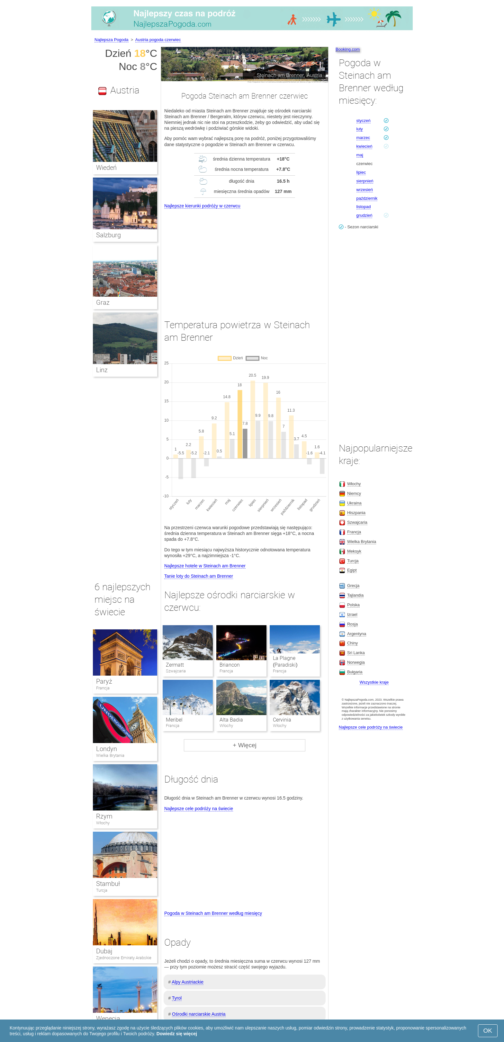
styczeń (363, 120)
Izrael (352, 614)
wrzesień (364, 189)
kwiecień (364, 146)
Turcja (101, 890)
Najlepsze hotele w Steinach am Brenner (205, 565)
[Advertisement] (244, 258)
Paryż (104, 681)
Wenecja (108, 1018)
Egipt (352, 570)
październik (367, 198)
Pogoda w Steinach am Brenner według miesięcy (213, 913)
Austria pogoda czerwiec (158, 39)
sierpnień (365, 181)
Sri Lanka (356, 652)
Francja (103, 688)
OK (487, 1030)
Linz (102, 370)
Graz (103, 302)
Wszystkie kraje (374, 682)
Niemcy (354, 493)
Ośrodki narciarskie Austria (199, 1014)
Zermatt (175, 665)
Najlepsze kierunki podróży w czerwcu (202, 205)
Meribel (174, 720)
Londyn (106, 749)
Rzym (104, 816)
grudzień (364, 215)
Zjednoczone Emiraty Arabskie (123, 957)
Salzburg (108, 235)
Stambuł (108, 884)
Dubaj (104, 951)
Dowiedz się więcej (177, 1033)
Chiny (352, 643)
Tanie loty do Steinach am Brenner (198, 576)
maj (359, 155)
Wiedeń (106, 167)
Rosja (352, 624)
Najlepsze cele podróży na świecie (198, 808)
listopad (363, 206)
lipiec (361, 172)
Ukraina (354, 503)
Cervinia (282, 720)
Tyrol (177, 998)
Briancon (230, 665)
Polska (353, 604)
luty (359, 129)
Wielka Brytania (110, 755)
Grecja (353, 585)
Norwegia (356, 662)
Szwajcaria (357, 522)
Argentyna (356, 633)
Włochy (103, 822)
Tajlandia (355, 595)
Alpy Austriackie (187, 982)
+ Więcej (244, 745)
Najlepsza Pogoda (111, 39)
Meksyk (354, 551)
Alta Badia (231, 720)
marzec (363, 137)
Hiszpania (356, 512)
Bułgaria (355, 672)
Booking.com (348, 49)
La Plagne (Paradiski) (285, 661)
